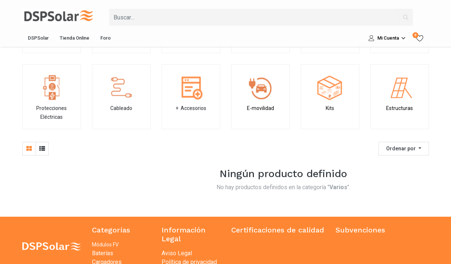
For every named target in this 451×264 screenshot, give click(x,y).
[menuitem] (38, 38)
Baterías (102, 253)
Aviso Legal (177, 253)
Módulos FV (105, 244)
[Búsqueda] (405, 17)
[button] (403, 148)
